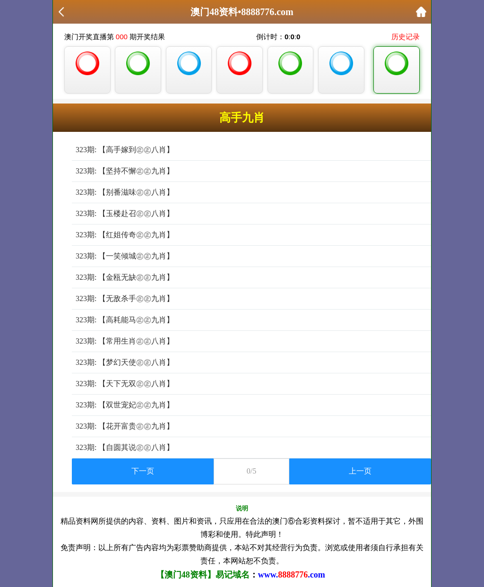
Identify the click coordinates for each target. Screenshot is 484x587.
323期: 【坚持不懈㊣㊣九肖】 (125, 171)
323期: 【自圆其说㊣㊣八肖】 (125, 447)
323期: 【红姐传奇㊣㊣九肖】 (125, 235)
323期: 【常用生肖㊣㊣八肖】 (125, 341)
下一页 (142, 471)
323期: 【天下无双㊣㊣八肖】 (125, 384)
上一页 (360, 471)
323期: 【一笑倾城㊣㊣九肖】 (125, 256)
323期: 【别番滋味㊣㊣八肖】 (125, 192)
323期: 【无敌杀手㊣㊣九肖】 (125, 298)
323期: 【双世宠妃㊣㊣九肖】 (125, 405)
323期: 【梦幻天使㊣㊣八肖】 (125, 362)
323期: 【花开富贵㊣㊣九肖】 (125, 426)
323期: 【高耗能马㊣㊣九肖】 (125, 320)
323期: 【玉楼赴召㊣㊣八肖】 (125, 213)
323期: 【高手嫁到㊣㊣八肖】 (125, 150)
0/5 (251, 471)
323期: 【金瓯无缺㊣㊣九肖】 (125, 277)
